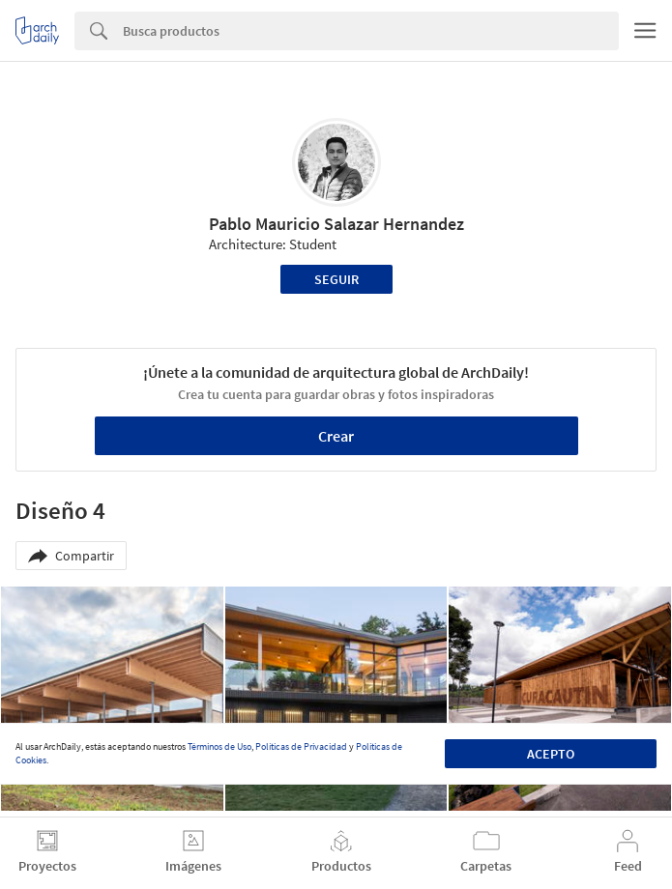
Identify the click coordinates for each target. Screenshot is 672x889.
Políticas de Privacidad (301, 746)
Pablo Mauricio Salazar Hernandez (336, 224)
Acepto (550, 753)
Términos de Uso (219, 746)
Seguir (336, 279)
